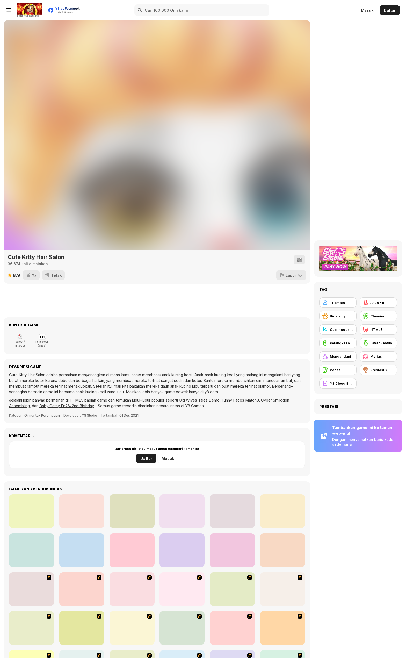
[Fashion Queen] (31, 628)
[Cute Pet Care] (182, 511)
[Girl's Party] (81, 628)
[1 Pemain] (338, 302)
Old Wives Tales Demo (199, 400)
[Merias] (378, 356)
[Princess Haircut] (282, 511)
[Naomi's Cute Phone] (132, 511)
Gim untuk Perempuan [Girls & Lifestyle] (42, 415)
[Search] (140, 10)
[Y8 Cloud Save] (338, 383)
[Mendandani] (338, 356)
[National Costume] (282, 628)
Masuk (367, 10)
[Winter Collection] (232, 628)
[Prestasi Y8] (378, 370)
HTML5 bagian (83, 400)
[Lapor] (291, 275)
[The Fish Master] (31, 550)
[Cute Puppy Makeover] (282, 550)
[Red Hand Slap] (232, 511)
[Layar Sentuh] (378, 343)
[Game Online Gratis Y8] (29, 10)
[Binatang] (338, 316)
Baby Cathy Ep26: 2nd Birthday (66, 405)
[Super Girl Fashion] (182, 628)
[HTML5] (378, 329)
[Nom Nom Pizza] (81, 550)
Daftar (390, 10)
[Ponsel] (338, 370)
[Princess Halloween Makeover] (81, 511)
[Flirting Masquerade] (31, 511)
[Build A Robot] (31, 589)
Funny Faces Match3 (240, 400)
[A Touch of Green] (282, 589)
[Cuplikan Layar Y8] (338, 329)
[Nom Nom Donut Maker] (182, 550)
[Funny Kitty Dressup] (232, 550)
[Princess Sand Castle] (132, 550)
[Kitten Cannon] (81, 589)
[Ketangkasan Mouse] (338, 343)
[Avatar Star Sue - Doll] (132, 589)
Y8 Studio (89, 415)
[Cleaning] (378, 316)
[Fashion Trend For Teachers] (132, 628)
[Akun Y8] (378, 302)
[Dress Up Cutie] (182, 589)
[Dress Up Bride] (232, 589)
